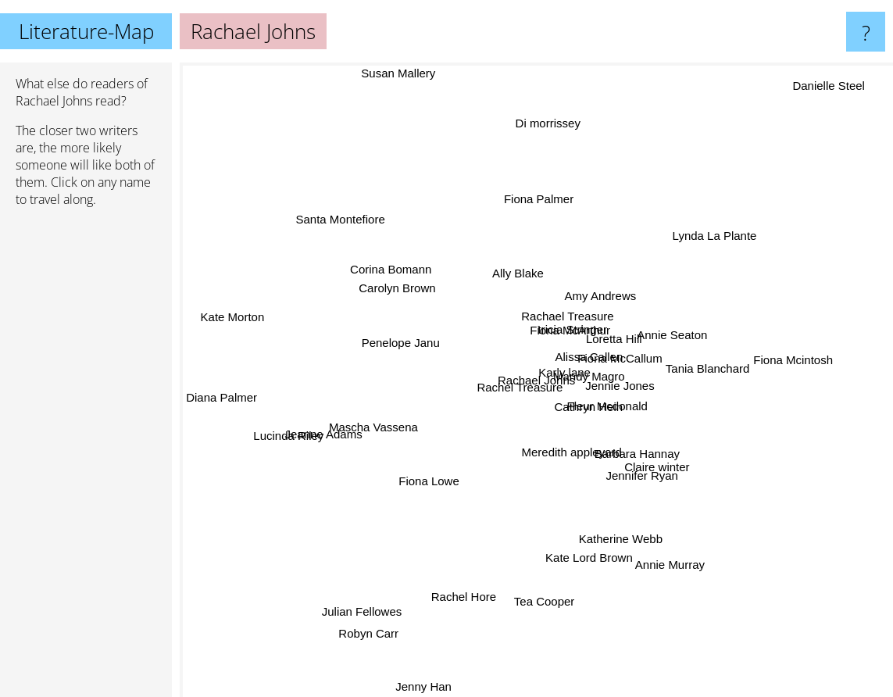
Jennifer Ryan (631, 468)
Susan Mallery (412, 73)
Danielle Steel (841, 77)
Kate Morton (225, 305)
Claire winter (662, 449)
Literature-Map (86, 31)
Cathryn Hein (575, 414)
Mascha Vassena (376, 419)
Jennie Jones (632, 391)
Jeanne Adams (338, 432)
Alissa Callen (591, 365)
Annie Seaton (665, 344)
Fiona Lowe (421, 484)
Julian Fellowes (367, 607)
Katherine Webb (635, 503)
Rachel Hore (477, 601)
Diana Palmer (221, 401)
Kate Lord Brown (599, 550)
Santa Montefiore (338, 206)
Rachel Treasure (509, 388)
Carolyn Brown (403, 295)
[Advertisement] (86, 458)
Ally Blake (517, 284)
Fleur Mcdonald (623, 406)
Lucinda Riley (285, 440)
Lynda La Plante (689, 253)
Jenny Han (433, 686)
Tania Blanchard (687, 369)
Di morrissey (544, 134)
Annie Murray (659, 552)
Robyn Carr (362, 654)
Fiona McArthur (569, 322)
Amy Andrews (594, 306)
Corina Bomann (404, 259)
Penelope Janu (398, 342)
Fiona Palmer (538, 213)
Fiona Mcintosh (786, 363)
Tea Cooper (539, 597)
